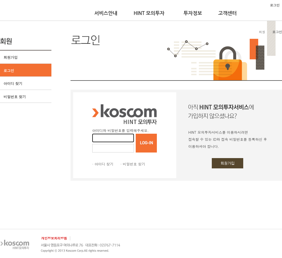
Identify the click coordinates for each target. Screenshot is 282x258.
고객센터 (227, 13)
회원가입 (11, 57)
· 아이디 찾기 (102, 163)
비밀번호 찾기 (15, 96)
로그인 (9, 70)
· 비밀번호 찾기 (132, 163)
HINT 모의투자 (149, 13)
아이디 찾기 (13, 83)
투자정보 (193, 13)
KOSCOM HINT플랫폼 (18, 11)
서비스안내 (106, 13)
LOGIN (146, 143)
